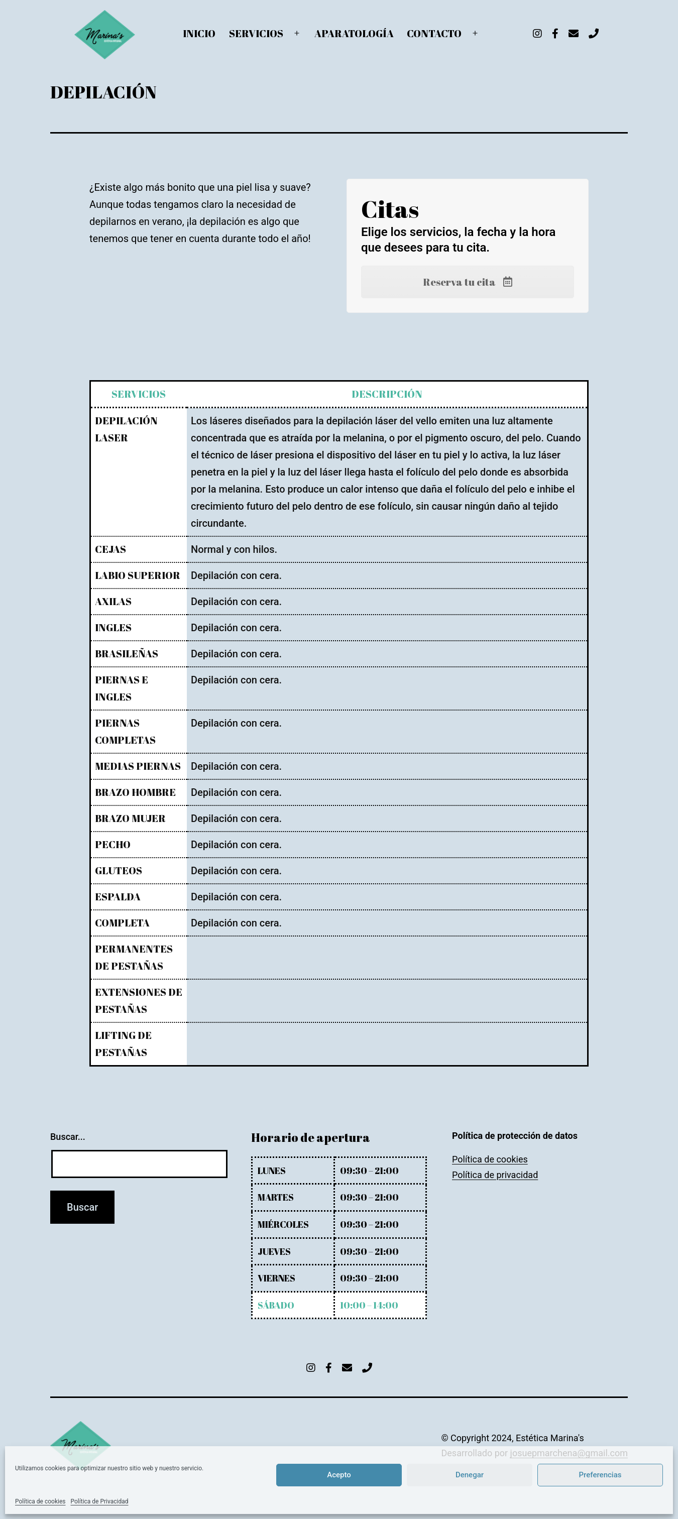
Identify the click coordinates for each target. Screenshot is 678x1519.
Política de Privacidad (100, 1501)
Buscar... (67, 1136)
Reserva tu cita (468, 282)
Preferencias (600, 1474)
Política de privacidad (495, 1175)
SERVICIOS (256, 33)
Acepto (339, 1474)
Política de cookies (40, 1501)
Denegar (470, 1474)
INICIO (199, 33)
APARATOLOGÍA (354, 33)
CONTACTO (434, 33)
